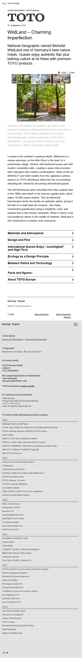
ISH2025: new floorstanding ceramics (19, 438)
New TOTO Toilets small (13, 611)
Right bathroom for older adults (16, 553)
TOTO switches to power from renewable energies (25, 569)
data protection (42, 314)
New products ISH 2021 (13, 587)
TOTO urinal (8, 622)
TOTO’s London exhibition (14, 484)
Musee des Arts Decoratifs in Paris (18, 462)
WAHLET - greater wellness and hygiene (20, 549)
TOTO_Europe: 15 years (13, 480)
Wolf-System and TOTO (13, 469)
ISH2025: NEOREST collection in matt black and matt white (29, 446)
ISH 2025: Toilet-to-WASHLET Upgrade (20, 449)
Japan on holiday (10, 580)
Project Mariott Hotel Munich (15, 495)
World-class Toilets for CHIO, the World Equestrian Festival (29, 427)
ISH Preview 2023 (10, 529)
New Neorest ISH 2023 (12, 526)
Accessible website (10, 488)
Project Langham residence (14, 573)
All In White (7, 435)
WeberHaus (7, 545)
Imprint (67, 317)
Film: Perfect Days (11, 504)
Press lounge (13, 3)
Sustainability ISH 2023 (13, 515)
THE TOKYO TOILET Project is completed (22, 491)
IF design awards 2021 (12, 584)
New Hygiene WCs (10, 595)
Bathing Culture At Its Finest (15, 424)
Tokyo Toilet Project (11, 618)
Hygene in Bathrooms (12, 633)
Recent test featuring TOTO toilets (18, 625)
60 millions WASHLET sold (15, 538)
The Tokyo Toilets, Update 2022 (17, 560)
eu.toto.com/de (27, 386)
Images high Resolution (36, 339)
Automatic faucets (10, 557)
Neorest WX (8, 511)
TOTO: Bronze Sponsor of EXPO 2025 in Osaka (24, 431)
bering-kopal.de (63, 314)
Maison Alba (8, 542)
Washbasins (7, 465)
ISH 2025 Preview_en (12, 453)
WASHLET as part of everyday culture (19, 591)
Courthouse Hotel (10, 522)
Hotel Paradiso (9, 629)
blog (4, 3)
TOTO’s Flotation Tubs (13, 477)
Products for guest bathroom (15, 576)
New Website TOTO (11, 602)
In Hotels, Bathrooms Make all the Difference (23, 473)
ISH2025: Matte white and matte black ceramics (24, 442)
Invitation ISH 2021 (11, 598)
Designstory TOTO (11, 507)
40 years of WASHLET (12, 614)
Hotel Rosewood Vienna (13, 518)
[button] (26, 79)
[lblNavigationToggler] (76, 324)
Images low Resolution (12, 339)
